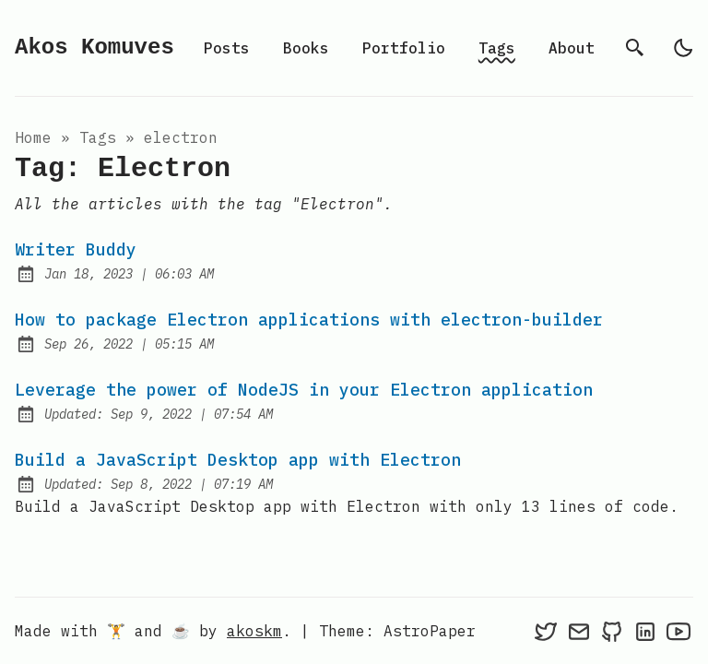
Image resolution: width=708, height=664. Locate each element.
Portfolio (403, 48)
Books (306, 48)
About (572, 48)
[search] (635, 48)
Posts (227, 48)
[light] (683, 48)
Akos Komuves (94, 47)
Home (33, 137)
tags (97, 137)
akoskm (254, 631)
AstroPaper (430, 631)
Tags (496, 48)
